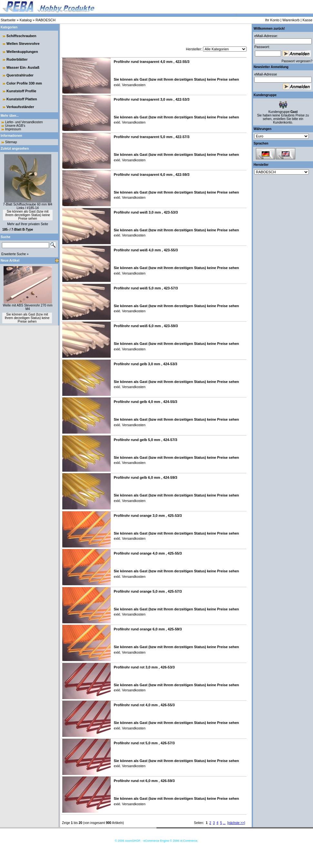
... (224, 823)
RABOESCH (45, 20)
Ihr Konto (272, 20)
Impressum (13, 129)
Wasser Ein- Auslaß (22, 67)
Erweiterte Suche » (15, 254)
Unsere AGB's (15, 125)
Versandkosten (133, 85)
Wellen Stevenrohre (23, 43)
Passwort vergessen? (296, 61)
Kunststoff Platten (21, 99)
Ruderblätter (16, 59)
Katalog (26, 20)
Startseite (8, 20)
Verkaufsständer (20, 107)
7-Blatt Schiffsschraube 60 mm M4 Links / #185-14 (27, 206)
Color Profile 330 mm (24, 83)
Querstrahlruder (20, 75)
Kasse (307, 20)
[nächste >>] (236, 823)
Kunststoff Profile (21, 91)
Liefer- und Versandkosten (24, 122)
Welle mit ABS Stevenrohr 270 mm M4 (28, 307)
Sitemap (11, 142)
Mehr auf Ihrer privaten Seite (27, 224)
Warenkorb (290, 20)
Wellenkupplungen (22, 52)
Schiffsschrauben (21, 36)
